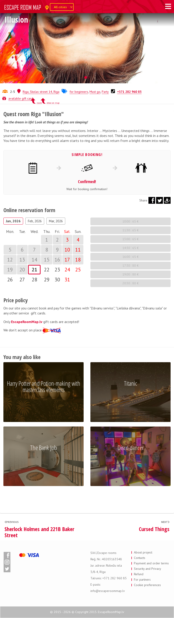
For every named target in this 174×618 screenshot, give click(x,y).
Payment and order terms (151, 563)
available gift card (20, 98)
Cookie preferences (147, 585)
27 (22, 279)
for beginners (79, 92)
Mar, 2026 (56, 221)
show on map (53, 102)
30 (57, 279)
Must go (94, 92)
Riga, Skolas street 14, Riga (41, 92)
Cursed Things (154, 529)
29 (46, 279)
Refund (138, 574)
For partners (142, 579)
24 (67, 269)
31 (67, 279)
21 (34, 269)
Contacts (139, 558)
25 (78, 269)
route (39, 102)
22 (46, 269)
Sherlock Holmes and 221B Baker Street (39, 532)
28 (34, 279)
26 (10, 279)
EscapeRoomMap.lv (26, 321)
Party (105, 92)
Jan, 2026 (13, 221)
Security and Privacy (147, 569)
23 (57, 269)
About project (143, 552)
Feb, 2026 (35, 221)
